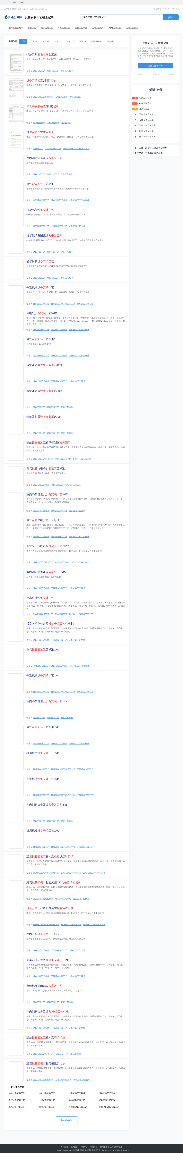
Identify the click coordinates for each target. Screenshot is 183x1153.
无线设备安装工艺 (59, 226)
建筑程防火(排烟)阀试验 (53, 882)
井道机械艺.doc (42, 675)
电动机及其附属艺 (44, 985)
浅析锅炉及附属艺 (44, 235)
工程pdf (33, 41)
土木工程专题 (23, 9)
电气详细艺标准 (43, 520)
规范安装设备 (75, 97)
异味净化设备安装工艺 (109, 1107)
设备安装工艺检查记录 (38, 9)
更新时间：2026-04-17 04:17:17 (166, 9)
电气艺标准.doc (42, 649)
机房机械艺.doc (42, 830)
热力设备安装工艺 (77, 1100)
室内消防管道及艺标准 (47, 494)
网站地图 (103, 1147)
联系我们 (74, 1147)
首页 (14, 2)
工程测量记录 (53, 122)
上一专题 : (139, 148)
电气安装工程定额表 (80, 562)
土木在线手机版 (116, 1147)
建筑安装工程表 (62, 562)
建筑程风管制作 (48, 442)
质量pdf (82, 41)
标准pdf (45, 41)
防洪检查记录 (39, 122)
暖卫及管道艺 (41, 132)
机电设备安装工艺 (154, 152)
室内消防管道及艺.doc (47, 701)
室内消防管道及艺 (44, 158)
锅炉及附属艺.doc (44, 390)
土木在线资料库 (10, 9)
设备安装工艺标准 (59, 200)
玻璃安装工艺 (145, 109)
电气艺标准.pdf (42, 727)
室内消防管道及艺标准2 (47, 571)
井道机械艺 (40, 287)
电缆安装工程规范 (81, 1080)
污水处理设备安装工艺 (43, 614)
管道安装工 (38, 148)
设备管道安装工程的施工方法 (76, 148)
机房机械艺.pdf (42, 753)
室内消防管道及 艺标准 (47, 1011)
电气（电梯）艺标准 (45, 468)
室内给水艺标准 (43, 934)
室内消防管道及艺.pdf (46, 804)
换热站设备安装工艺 (78, 1107)
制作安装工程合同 (63, 459)
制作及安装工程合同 (82, 459)
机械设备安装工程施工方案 (63, 304)
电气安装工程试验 (63, 899)
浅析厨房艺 (40, 261)
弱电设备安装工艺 (47, 1107)
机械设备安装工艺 (41, 304)
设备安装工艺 (47, 28)
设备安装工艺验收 (107, 1093)
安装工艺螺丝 (81, 28)
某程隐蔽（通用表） (48, 546)
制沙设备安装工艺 (147, 131)
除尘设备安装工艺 (17, 1093)
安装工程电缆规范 (63, 1080)
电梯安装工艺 (57, 485)
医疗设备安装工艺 (17, 1100)
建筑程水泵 (45, 1037)
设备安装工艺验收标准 (79, 200)
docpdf (110, 41)
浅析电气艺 (40, 209)
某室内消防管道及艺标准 (48, 959)
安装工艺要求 (98, 28)
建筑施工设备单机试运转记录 (46, 873)
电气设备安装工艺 (41, 200)
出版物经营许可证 (122, 1150)
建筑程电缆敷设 (45, 1063)
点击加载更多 (67, 1120)
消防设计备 (66, 122)
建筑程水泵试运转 (49, 856)
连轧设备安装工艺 (47, 1093)
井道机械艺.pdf (42, 778)
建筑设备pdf (96, 41)
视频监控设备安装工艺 (156, 148)
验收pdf (70, 41)
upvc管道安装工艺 (53, 148)
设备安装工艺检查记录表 (94, 873)
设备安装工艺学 (146, 114)
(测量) (41, 80)
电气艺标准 (40, 183)
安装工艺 (32, 28)
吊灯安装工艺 (115, 28)
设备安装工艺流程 (107, 1100)
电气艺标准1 (41, 339)
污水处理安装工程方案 (65, 614)
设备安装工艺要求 (77, 226)
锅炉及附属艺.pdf (43, 416)
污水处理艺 (40, 597)
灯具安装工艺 (64, 28)
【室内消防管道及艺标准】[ (50, 623)
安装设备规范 (61, 97)
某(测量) (42, 106)
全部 (23, 41)
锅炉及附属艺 (41, 54)
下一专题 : (139, 152)
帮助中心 (93, 1147)
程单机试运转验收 (49, 908)
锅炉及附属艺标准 (44, 365)
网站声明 (83, 1147)
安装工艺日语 (132, 28)
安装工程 (59, 1054)
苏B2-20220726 (108, 1150)
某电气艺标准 (41, 313)
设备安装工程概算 (81, 899)
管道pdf (58, 41)
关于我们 (64, 1147)
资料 (22, 2)
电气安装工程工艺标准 (79, 536)
